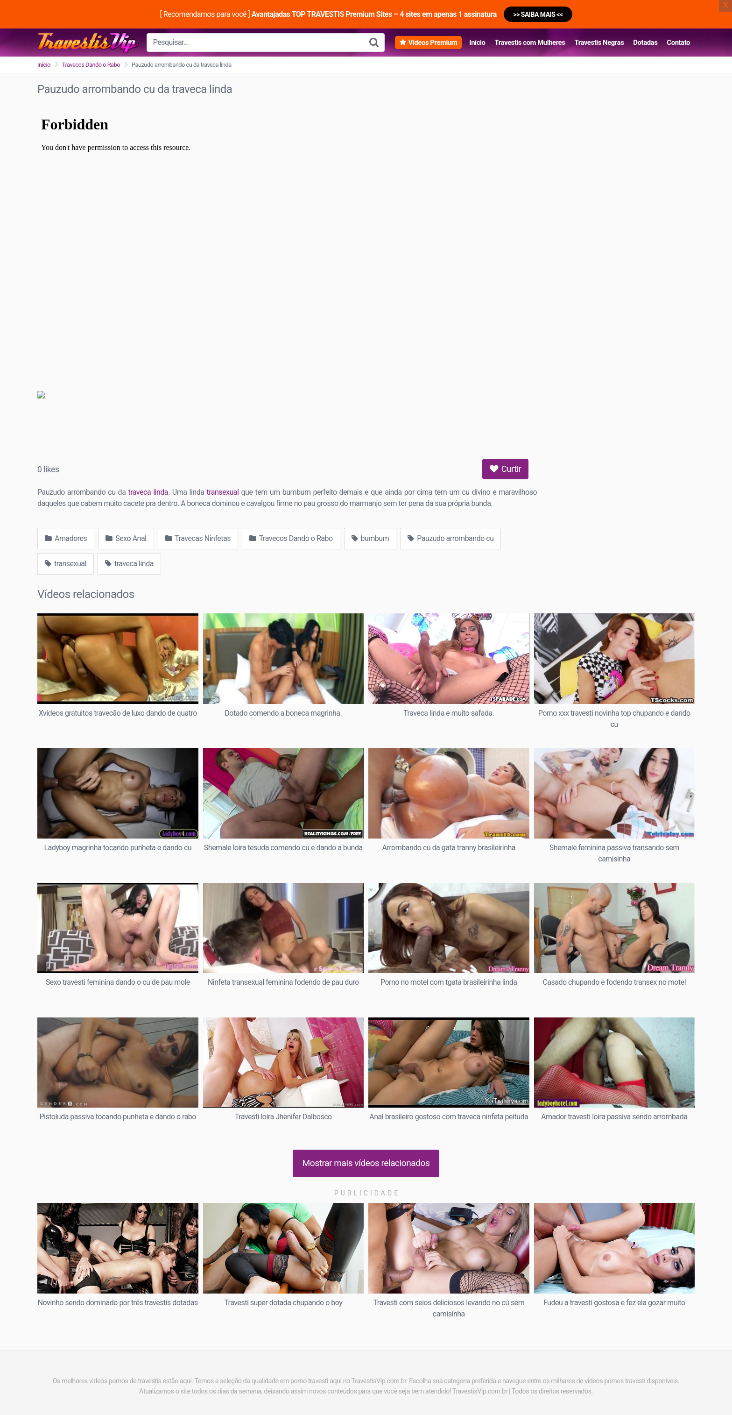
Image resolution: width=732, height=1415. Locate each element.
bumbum (370, 538)
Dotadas (645, 42)
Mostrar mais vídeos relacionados (366, 1163)
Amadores (66, 538)
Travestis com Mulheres (529, 42)
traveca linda (148, 492)
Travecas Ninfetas (198, 538)
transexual (222, 492)
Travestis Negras (599, 42)
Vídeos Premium (432, 42)
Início (477, 42)
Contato (678, 42)
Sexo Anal (126, 538)
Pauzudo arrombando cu (450, 538)
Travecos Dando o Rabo (91, 64)
